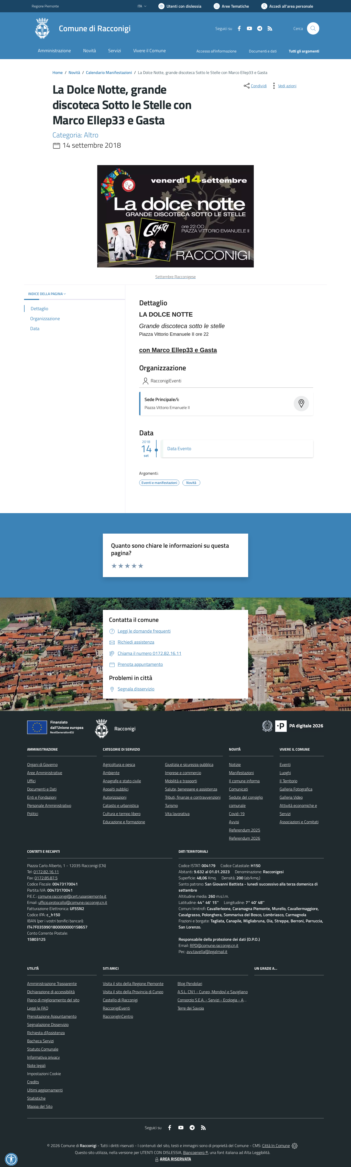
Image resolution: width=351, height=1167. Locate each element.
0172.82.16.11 (46, 872)
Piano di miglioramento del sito (53, 1000)
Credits (33, 1082)
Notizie (235, 764)
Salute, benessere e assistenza (191, 789)
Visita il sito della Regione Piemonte (133, 983)
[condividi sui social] (255, 86)
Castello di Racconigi (120, 1000)
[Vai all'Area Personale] (287, 6)
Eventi (285, 764)
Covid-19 (237, 814)
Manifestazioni (241, 773)
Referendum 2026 (244, 838)
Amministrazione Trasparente (52, 983)
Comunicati (238, 789)
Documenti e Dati (42, 789)
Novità (74, 72)
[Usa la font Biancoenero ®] (179, 6)
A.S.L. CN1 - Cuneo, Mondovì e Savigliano (213, 992)
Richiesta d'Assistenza (46, 1033)
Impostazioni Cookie (44, 1074)
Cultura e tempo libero (121, 814)
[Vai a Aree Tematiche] (231, 6)
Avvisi (234, 822)
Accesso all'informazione (216, 51)
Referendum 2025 (244, 830)
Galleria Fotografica (296, 789)
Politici (32, 814)
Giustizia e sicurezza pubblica (189, 764)
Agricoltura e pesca (119, 764)
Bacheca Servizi (40, 1041)
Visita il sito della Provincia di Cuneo (133, 992)
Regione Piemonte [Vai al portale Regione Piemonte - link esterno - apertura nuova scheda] (45, 6)
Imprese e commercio (183, 773)
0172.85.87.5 (46, 878)
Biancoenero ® (195, 1152)
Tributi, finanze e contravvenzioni (193, 797)
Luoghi (285, 773)
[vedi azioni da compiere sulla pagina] (283, 86)
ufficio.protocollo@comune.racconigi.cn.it (72, 902)
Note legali (36, 1065)
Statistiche (36, 1098)
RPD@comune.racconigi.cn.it (214, 945)
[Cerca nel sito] (313, 28)
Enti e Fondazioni (41, 797)
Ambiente (111, 773)
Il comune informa (244, 781)
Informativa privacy (43, 1057)
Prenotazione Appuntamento (51, 1016)
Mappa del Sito (39, 1106)
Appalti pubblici (115, 789)
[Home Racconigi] (81, 28)
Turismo (171, 805)
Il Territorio (288, 781)
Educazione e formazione (124, 822)
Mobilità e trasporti (181, 781)
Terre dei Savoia (191, 1008)
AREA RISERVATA (172, 1159)
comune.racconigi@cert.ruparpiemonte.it (72, 896)
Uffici (31, 781)
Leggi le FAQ (37, 1008)
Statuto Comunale (42, 1049)
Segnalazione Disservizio (48, 1024)
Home (57, 72)
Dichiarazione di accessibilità (51, 992)
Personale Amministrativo (49, 805)
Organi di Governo (42, 764)
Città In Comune (276, 1145)
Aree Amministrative (44, 773)
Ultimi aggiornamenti (45, 1090)
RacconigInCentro (118, 1016)
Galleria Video (291, 797)
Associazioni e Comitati (299, 822)
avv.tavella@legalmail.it (207, 951)
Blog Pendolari (190, 983)
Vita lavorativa (177, 814)
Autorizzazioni (114, 797)
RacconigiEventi (116, 1008)
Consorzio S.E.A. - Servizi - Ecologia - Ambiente (218, 1000)
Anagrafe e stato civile (122, 781)
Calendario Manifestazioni (109, 72)
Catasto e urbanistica (121, 805)
